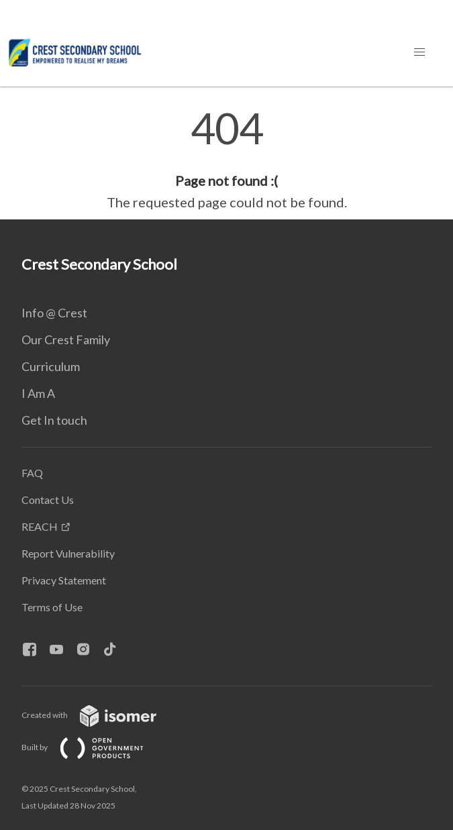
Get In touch (54, 420)
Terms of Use (52, 607)
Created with (99, 715)
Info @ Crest (54, 312)
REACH (39, 526)
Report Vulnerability (68, 553)
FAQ (32, 472)
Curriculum (50, 366)
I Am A (38, 393)
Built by (93, 747)
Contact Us (47, 499)
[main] (226, 160)
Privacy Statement (63, 580)
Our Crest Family (65, 339)
